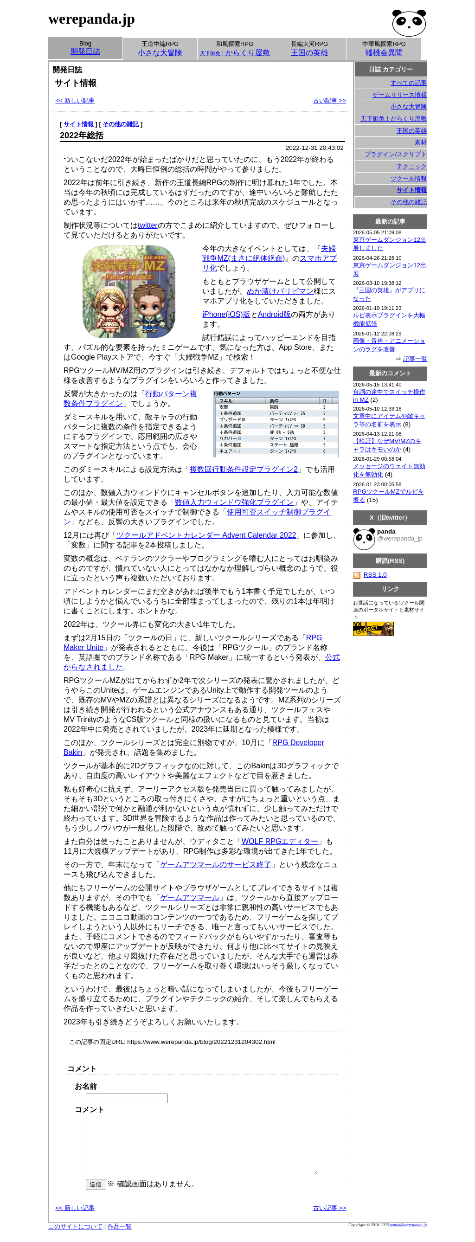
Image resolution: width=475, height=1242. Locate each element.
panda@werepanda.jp (408, 1236)
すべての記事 (409, 82)
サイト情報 (79, 124)
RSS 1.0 (370, 574)
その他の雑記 (121, 124)
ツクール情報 (409, 178)
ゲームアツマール (189, 897)
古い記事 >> (329, 100)
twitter (148, 225)
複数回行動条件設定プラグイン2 (244, 469)
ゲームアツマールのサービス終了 (215, 865)
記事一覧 (415, 358)
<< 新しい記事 (74, 100)
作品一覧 (120, 1237)
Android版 (274, 314)
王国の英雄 (412, 130)
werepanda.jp (91, 18)
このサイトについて (75, 1237)
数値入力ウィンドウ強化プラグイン (234, 502)
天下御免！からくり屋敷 (393, 118)
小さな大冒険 (409, 106)
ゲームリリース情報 (399, 94)
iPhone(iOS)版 (226, 314)
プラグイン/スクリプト (396, 154)
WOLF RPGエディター (280, 841)
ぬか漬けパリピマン (280, 291)
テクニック (412, 166)
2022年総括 (81, 135)
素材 (421, 142)
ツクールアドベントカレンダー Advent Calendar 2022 (206, 535)
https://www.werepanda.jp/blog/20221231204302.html (201, 1041)
